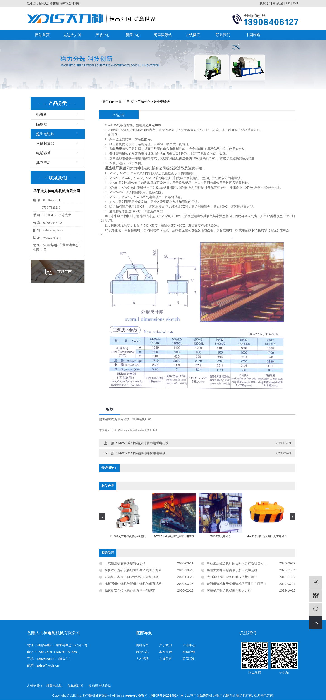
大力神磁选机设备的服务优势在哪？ (232, 577)
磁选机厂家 (143, 419)
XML (296, 3)
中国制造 (253, 35)
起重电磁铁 (45, 134)
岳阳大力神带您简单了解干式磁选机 (232, 570)
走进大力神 (72, 35)
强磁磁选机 (204, 695)
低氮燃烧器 (75, 686)
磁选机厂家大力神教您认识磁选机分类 (131, 577)
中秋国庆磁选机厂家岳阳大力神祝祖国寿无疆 (238, 563)
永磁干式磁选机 (224, 695)
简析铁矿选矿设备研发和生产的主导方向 (133, 570)
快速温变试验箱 (100, 686)
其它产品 (43, 163)
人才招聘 (142, 658)
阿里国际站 (163, 35)
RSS (288, 3)
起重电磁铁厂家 (125, 419)
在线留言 (193, 35)
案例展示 (165, 652)
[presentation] (102, 516)
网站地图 (278, 3)
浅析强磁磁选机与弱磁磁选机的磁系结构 (134, 583)
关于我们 (165, 645)
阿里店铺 (188, 652)
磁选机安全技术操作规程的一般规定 (130, 590)
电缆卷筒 (43, 153)
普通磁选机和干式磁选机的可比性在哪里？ (237, 583)
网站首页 (42, 35)
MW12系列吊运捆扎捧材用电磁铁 (141, 453)
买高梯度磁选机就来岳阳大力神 (229, 590)
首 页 (130, 101)
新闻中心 (132, 35)
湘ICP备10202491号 (165, 695)
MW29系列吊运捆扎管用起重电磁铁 (143, 443)
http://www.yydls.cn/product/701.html (135, 430)
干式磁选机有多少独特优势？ (125, 563)
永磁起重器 (45, 143)
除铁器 (41, 124)
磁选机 (41, 115)
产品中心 (102, 35)
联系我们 (265, 3)
